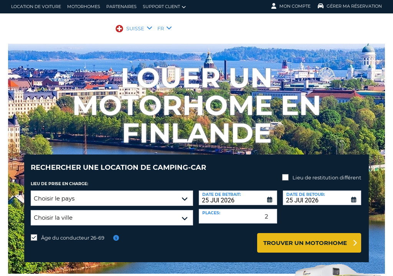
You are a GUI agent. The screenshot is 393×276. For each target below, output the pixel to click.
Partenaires (121, 6)
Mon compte (290, 6)
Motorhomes (83, 6)
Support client (164, 6)
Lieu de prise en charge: (59, 178)
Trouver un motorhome (305, 237)
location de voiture (36, 6)
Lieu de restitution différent (326, 172)
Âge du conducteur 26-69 (72, 232)
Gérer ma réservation (350, 6)
